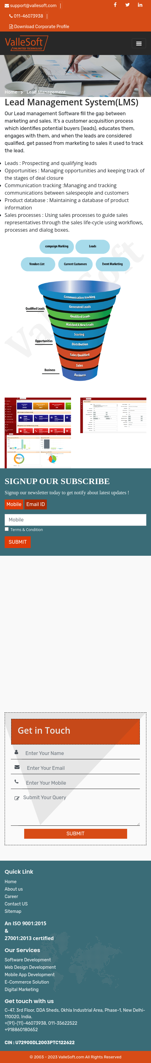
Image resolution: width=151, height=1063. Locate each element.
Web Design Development (30, 967)
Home (11, 92)
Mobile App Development (30, 974)
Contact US (16, 904)
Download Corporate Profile (39, 26)
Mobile (14, 504)
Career (11, 896)
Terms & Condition (27, 529)
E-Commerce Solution (27, 982)
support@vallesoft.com (31, 5)
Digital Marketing (21, 989)
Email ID (35, 504)
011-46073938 (26, 16)
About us (14, 889)
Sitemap (13, 911)
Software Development (28, 960)
